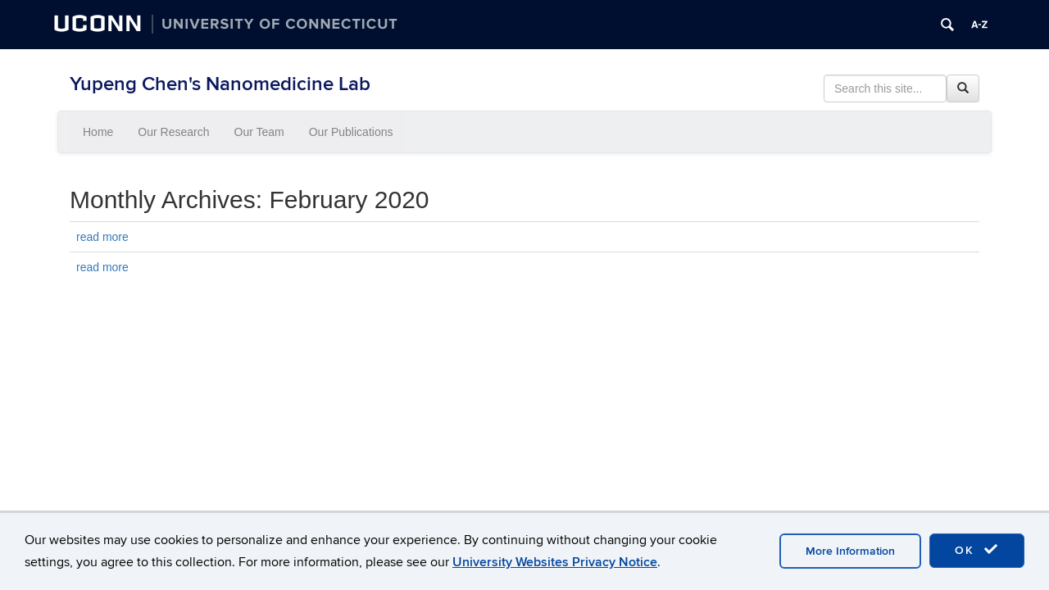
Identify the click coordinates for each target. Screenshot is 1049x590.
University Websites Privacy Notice (554, 562)
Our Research (173, 131)
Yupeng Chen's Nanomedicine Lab (220, 84)
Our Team (259, 131)
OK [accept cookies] (977, 549)
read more (102, 236)
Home (98, 131)
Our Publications (351, 131)
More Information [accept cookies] (850, 551)
